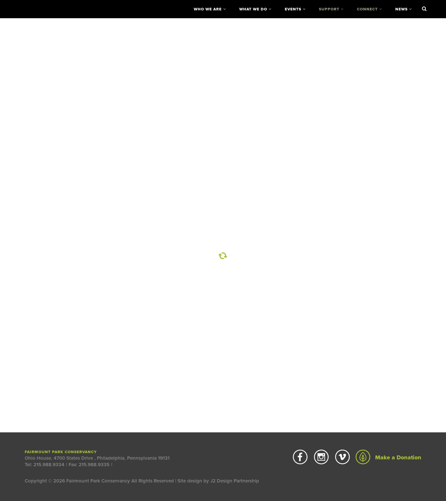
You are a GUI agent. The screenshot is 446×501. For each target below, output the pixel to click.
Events (293, 9)
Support (329, 9)
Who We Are (208, 9)
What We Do (253, 9)
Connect (367, 9)
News (401, 9)
